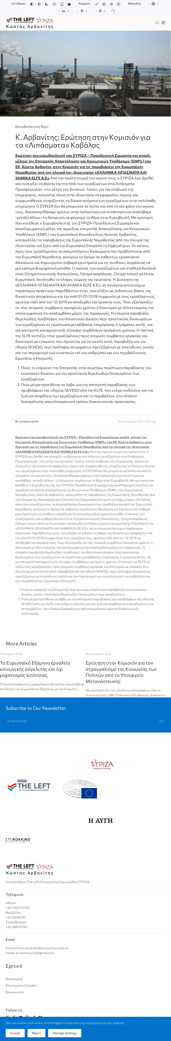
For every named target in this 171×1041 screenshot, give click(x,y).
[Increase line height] (86, 11)
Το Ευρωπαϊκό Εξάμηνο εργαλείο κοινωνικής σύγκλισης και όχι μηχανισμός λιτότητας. (35, 669)
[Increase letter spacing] (105, 11)
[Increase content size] (157, 3)
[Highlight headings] (104, 4)
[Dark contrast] (46, 4)
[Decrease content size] (149, 3)
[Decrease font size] (59, 11)
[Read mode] (118, 4)
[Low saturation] (62, 4)
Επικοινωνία (15, 992)
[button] (157, 23)
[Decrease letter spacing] (96, 11)
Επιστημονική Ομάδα (21, 985)
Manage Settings (65, 1033)
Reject (36, 1033)
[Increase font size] (68, 11)
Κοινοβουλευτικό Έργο (31, 126)
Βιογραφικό (14, 979)
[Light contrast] (54, 4)
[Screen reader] (111, 4)
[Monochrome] (39, 4)
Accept (15, 1033)
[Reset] (113, 11)
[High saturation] (69, 4)
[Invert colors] (32, 4)
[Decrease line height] (78, 11)
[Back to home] (30, 23)
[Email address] (85, 721)
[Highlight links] (96, 4)
